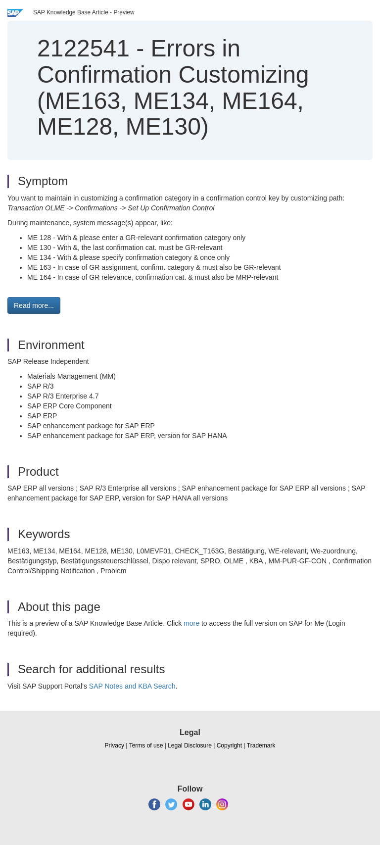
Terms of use (146, 745)
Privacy (114, 745)
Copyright (229, 745)
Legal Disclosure (190, 745)
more (191, 623)
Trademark (261, 745)
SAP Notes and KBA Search (132, 686)
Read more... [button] (34, 305)
